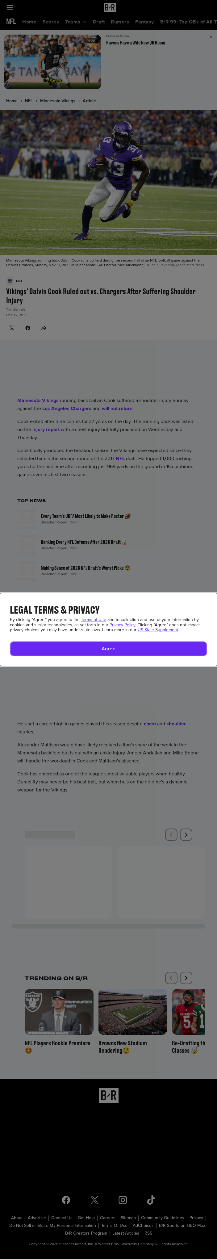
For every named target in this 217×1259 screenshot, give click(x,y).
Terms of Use (93, 619)
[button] (108, 648)
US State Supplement (158, 629)
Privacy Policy (122, 624)
